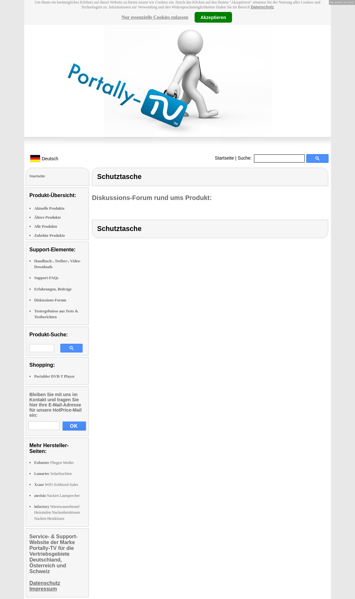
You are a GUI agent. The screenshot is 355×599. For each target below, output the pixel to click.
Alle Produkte (45, 226)
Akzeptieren (213, 17)
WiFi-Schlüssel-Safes (56, 484)
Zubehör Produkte (49, 235)
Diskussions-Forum (50, 300)
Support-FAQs (46, 278)
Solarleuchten (53, 473)
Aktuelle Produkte (49, 208)
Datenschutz (262, 7)
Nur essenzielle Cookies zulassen (154, 17)
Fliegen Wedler (54, 462)
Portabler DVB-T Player (54, 376)
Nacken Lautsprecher (57, 495)
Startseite (224, 158)
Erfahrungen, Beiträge (53, 289)
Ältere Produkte (47, 217)
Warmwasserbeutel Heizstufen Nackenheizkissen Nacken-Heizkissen (57, 512)
